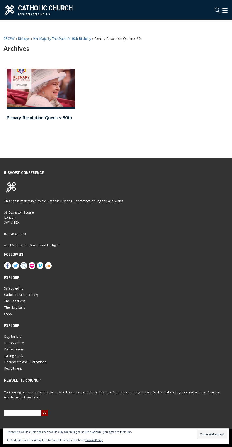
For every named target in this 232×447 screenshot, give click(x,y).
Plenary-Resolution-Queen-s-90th (39, 117)
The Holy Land (14, 307)
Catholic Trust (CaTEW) (21, 294)
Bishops (24, 38)
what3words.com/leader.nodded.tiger (31, 245)
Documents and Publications (25, 362)
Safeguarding (13, 288)
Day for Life (13, 336)
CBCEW (8, 38)
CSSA (8, 314)
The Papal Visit (15, 301)
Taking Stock (13, 355)
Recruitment (13, 368)
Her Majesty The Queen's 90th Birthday (62, 38)
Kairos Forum (14, 349)
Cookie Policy (94, 440)
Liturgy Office (14, 343)
